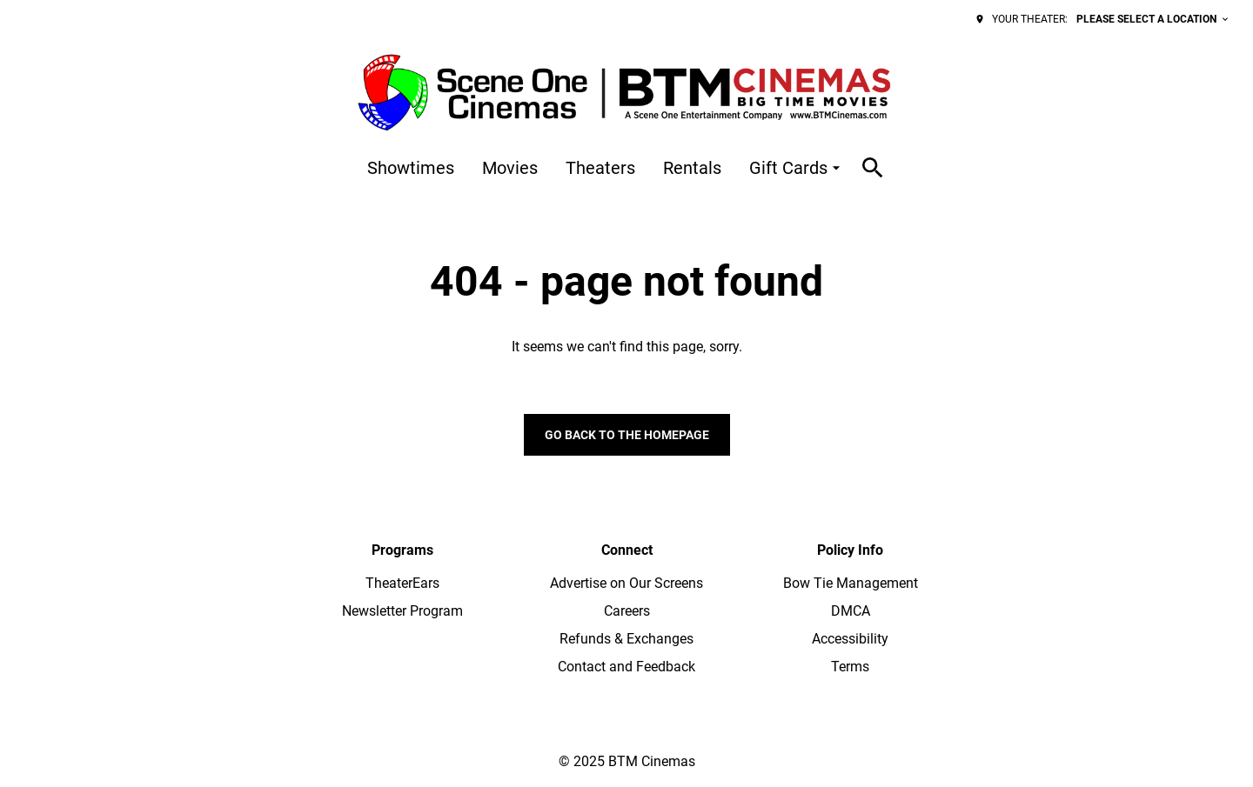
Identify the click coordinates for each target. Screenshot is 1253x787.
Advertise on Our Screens (626, 583)
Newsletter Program (402, 611)
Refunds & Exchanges (626, 638)
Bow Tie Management (850, 583)
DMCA (850, 611)
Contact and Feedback (626, 666)
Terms (850, 666)
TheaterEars (402, 583)
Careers (627, 611)
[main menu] (606, 168)
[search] (873, 168)
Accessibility (850, 638)
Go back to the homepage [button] (627, 435)
